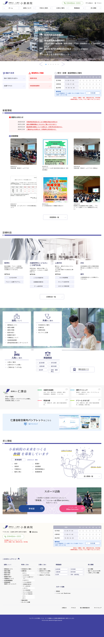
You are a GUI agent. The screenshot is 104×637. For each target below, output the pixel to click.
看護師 (37, 464)
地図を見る (33, 532)
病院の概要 (10, 327)
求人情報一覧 (88, 476)
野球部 (58, 591)
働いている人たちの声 (94, 571)
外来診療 (92, 93)
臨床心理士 (17, 472)
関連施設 (77, 8)
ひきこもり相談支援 (63, 286)
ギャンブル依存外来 (63, 282)
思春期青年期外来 (38, 282)
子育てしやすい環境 (93, 573)
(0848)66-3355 (72, 3)
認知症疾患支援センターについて (17, 343)
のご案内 (48, 321)
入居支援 (41, 366)
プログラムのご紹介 (45, 573)
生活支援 (41, 363)
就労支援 (53, 366)
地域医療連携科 (35, 86)
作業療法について (12, 337)
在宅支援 (53, 363)
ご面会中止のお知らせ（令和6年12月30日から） (41, 129)
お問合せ (89, 3)
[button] (48, 64)
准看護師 (38, 466)
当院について (27, 8)
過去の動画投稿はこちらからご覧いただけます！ (41, 124)
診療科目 (41, 327)
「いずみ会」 (45, 575)
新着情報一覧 (54, 217)
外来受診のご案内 (43, 325)
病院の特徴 (10, 330)
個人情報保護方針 (85, 608)
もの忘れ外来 (13, 277)
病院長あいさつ (12, 325)
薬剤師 (16, 466)
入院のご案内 (60, 8)
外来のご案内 (44, 8)
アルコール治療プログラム (13, 282)
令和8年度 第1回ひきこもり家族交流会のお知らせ (41, 122)
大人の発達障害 (63, 277)
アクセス (97, 3)
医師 (15, 464)
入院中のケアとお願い (14, 365)
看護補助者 (38, 472)
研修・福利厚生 (54, 371)
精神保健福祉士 (40, 469)
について (17, 321)
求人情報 (93, 8)
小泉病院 (11, 559)
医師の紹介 (10, 332)
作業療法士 (17, 469)
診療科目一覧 (51, 297)
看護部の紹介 (11, 335)
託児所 (41, 370)
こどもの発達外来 (38, 278)
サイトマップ (97, 608)
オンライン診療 (43, 332)
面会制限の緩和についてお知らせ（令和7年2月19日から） (44, 127)
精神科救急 (33, 78)
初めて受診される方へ (11, 78)
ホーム (11, 8)
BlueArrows (63, 593)
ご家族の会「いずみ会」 (15, 367)
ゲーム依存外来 (38, 286)
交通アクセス (8, 86)
